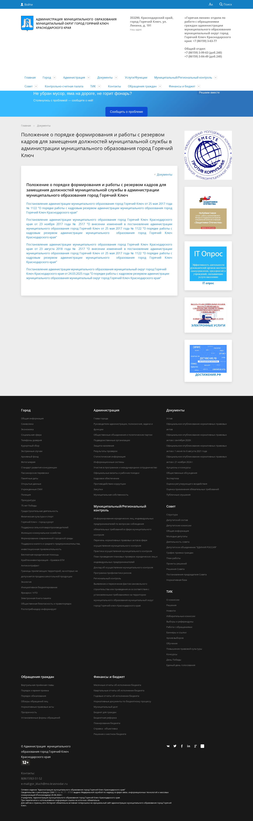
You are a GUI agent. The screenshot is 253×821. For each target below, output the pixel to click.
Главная (30, 77)
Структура (172, 514)
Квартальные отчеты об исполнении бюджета (119, 690)
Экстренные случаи (31, 451)
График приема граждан (179, 552)
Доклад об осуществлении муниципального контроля (123, 567)
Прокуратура (28, 500)
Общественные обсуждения (181, 472)
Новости (171, 610)
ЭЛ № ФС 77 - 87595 (64, 792)
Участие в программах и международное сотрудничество (125, 467)
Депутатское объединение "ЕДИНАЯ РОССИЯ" (191, 547)
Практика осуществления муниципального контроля (123, 551)
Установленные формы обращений (40, 717)
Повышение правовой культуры (184, 648)
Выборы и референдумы (179, 621)
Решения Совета (175, 569)
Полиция (26, 494)
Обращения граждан (142, 86)
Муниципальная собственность (111, 494)
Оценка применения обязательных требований (192, 489)
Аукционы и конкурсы (178, 467)
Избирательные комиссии (180, 616)
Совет (29, 86)
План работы (173, 558)
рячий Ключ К (141, 220)
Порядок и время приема (35, 690)
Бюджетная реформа (105, 717)
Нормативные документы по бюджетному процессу (122, 701)
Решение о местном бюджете (110, 734)
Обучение (171, 643)
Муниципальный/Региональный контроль (183, 77)
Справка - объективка (106, 728)
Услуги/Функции (136, 77)
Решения (171, 605)
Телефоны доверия (31, 440)
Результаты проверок (106, 451)
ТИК (93, 86)
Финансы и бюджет (182, 86)
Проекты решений (176, 563)
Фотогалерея (28, 462)
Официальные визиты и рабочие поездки (116, 472)
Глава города (101, 418)
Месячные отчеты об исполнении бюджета (117, 685)
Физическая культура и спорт (37, 516)
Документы (105, 77)
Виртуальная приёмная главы (37, 685)
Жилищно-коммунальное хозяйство (41, 532)
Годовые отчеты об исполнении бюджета (116, 695)
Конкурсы (171, 654)
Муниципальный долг (106, 706)
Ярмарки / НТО (29, 592)
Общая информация (32, 418)
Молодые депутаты (176, 536)
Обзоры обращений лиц (34, 701)
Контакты (114, 86)
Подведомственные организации (112, 440)
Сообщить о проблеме (126, 112)
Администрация (74, 77)
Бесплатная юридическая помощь (40, 554)
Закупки (98, 489)
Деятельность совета (177, 541)
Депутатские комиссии (178, 525)
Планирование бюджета (107, 723)
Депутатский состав (177, 520)
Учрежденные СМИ (31, 489)
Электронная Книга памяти (36, 598)
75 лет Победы (29, 505)
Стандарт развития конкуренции (39, 467)
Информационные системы (109, 462)
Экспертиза (172, 478)
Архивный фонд (29, 456)
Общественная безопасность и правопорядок (46, 603)
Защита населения (104, 445)
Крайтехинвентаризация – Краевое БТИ (42, 560)
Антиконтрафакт (30, 565)
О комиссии (172, 599)
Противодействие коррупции (110, 483)
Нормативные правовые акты (37, 706)
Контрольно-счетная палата (64, 86)
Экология (26, 581)
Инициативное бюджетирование (39, 587)
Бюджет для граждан (105, 712)
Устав (169, 418)
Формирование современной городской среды (47, 538)
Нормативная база (176, 579)
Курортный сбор (30, 445)
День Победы (173, 659)
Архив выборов (174, 637)
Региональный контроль (107, 578)
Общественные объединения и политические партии (123, 434)
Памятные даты (29, 478)
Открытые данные (31, 483)
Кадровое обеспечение (106, 478)
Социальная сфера (31, 434)
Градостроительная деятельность (39, 511)
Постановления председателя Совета (186, 574)
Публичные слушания (178, 494)
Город (47, 77)
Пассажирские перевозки (35, 472)
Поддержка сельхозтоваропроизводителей (44, 527)
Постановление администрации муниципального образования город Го (78, 220)
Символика (27, 423)
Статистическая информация (109, 456)
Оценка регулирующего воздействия (186, 483)
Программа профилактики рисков (112, 572)
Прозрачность (29, 712)
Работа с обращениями (179, 627)
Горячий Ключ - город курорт (37, 521)
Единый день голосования (180, 665)
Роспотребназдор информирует (38, 609)
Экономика (27, 429)
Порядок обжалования (33, 695)
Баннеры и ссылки (176, 632)
